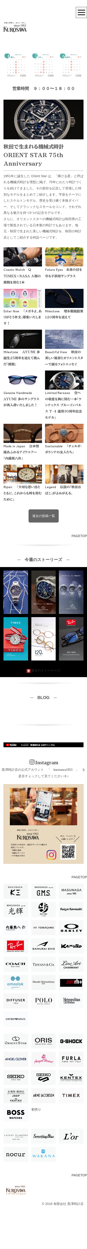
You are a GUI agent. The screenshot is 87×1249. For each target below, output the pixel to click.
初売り (36, 1148)
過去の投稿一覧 (43, 554)
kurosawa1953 (63, 808)
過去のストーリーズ (44, 709)
